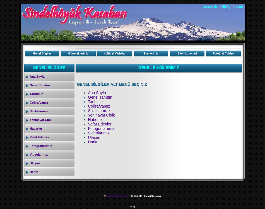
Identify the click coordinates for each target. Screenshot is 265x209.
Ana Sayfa (37, 76)
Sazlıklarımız (39, 111)
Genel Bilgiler (42, 53)
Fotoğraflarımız (41, 146)
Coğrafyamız (39, 102)
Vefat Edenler (39, 137)
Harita (34, 172)
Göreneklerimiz (78, 53)
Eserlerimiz (150, 53)
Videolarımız (39, 154)
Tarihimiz (36, 94)
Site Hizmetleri (187, 53)
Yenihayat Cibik (41, 120)
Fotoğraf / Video (223, 53)
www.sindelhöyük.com (119, 196)
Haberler (36, 128)
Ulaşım (35, 163)
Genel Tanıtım (40, 85)
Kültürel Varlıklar (114, 53)
